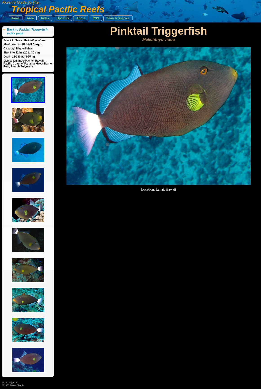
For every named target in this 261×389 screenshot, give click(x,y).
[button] (15, 18)
